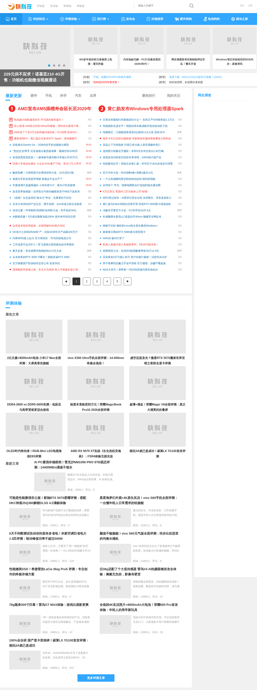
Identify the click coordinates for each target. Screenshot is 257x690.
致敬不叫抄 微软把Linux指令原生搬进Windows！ (131, 225)
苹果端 (67, 5)
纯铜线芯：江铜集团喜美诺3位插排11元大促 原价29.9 (134, 132)
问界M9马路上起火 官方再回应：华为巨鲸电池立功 (42, 238)
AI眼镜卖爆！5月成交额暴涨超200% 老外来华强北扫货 (44, 216)
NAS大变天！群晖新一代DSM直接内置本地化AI (130, 269)
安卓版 (54, 5)
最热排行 (148, 95)
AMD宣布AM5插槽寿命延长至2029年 (54, 108)
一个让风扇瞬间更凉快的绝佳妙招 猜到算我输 (129, 178)
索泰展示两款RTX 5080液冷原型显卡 (124, 231)
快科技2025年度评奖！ (106, 82)
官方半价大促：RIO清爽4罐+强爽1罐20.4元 (128, 172)
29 (161, 632)
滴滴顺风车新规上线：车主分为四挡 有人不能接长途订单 (45, 269)
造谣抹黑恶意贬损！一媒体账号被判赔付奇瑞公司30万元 (45, 157)
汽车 (78, 95)
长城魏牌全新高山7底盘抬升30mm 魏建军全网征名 (132, 216)
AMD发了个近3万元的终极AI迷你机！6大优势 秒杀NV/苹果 (48, 132)
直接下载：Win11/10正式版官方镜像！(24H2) (195, 77)
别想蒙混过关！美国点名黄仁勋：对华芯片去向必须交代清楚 (138, 163)
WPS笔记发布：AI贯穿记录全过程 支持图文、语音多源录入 (137, 197)
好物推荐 (154, 19)
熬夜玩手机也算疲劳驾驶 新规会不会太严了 (37, 178)
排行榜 (101, 19)
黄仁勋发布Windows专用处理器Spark (145, 108)
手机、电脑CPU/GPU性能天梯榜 (112, 77)
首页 (11, 19)
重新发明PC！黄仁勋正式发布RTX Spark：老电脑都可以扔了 (49, 138)
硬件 (34, 95)
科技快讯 (38, 19)
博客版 (80, 5)
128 (72, 560)
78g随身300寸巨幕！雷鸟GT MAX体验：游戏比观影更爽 (49, 605)
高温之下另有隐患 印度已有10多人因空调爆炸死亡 (132, 144)
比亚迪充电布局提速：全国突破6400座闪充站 (39, 225)
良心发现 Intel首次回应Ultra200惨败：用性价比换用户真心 (47, 125)
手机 (48, 95)
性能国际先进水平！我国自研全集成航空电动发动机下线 (135, 125)
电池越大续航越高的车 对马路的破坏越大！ (39, 119)
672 (72, 667)
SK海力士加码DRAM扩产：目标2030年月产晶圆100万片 (45, 231)
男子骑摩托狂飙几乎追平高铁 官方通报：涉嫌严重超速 (134, 263)
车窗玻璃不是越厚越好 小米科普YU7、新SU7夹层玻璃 (44, 185)
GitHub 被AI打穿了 (113, 238)
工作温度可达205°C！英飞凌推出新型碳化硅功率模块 (43, 244)
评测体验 (70, 19)
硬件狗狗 (183, 19)
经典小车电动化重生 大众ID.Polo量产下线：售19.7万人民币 (47, 163)
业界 (93, 95)
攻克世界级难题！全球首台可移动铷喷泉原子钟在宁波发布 (46, 191)
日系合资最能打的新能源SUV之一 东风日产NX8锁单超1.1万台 (138, 119)
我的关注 (173, 95)
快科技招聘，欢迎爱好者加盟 (186, 82)
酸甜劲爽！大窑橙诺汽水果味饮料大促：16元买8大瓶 (43, 172)
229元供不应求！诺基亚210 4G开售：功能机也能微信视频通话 (34, 77)
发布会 (128, 19)
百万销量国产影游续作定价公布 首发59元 (36, 263)
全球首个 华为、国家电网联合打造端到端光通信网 (131, 185)
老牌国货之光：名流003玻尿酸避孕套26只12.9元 (131, 250)
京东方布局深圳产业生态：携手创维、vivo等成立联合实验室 (47, 204)
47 (71, 632)
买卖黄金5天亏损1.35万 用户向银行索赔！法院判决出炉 (135, 257)
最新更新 (14, 97)
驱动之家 (239, 19)
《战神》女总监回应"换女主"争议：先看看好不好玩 (42, 197)
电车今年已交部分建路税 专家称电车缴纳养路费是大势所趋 (137, 138)
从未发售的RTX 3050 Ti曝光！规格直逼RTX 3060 (41, 257)
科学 (63, 95)
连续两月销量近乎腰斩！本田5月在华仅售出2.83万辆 (133, 151)
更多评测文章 (96, 677)
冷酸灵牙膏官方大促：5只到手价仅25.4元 (127, 210)
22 (161, 596)
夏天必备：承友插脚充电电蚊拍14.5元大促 (37, 250)
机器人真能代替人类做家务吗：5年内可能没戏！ (131, 244)
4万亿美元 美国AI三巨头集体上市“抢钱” (125, 191)
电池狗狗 (211, 19)
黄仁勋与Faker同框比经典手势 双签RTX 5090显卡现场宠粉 (137, 204)
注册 (250, 5)
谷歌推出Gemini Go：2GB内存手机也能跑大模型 (41, 144)
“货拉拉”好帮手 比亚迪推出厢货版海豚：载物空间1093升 (45, 151)
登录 (242, 5)
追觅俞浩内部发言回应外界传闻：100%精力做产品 (132, 157)
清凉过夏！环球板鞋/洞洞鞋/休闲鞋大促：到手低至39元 (44, 210)
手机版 (41, 5)
